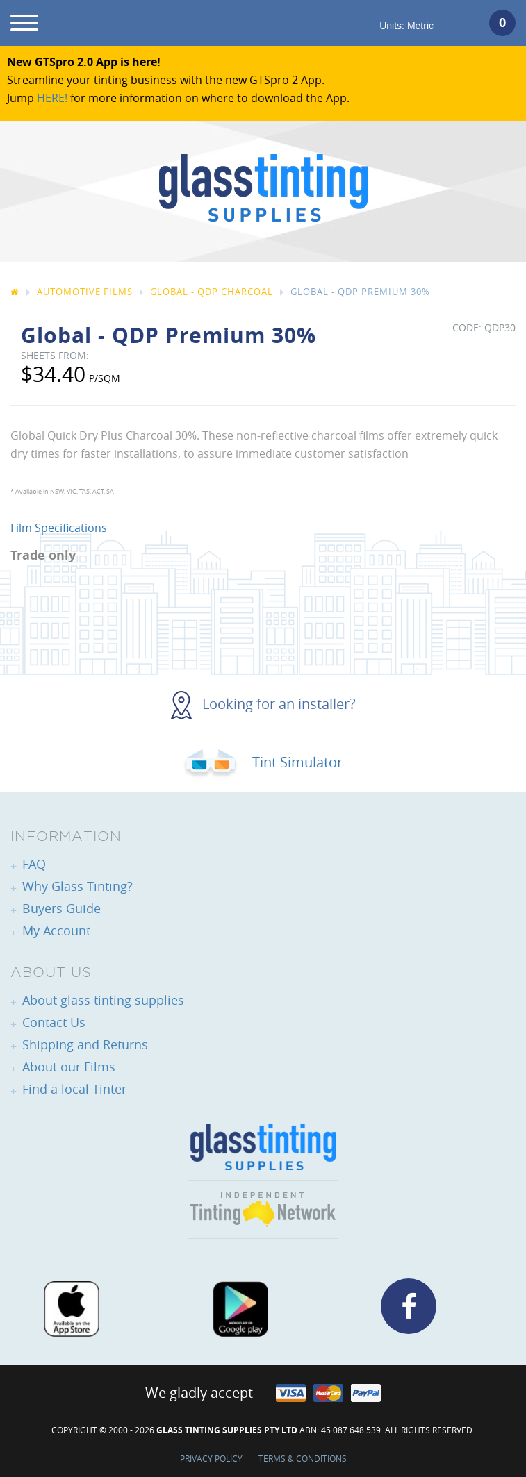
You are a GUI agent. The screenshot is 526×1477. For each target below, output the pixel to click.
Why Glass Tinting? (77, 886)
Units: (406, 25)
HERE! (52, 98)
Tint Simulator (263, 762)
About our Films (68, 1066)
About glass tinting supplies (103, 1000)
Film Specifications (58, 527)
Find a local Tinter (74, 1088)
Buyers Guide (61, 908)
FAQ (34, 864)
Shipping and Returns (85, 1044)
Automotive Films (85, 291)
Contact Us (53, 1022)
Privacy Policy (211, 1458)
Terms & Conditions (302, 1458)
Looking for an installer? (263, 703)
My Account (56, 930)
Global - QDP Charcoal (211, 291)
